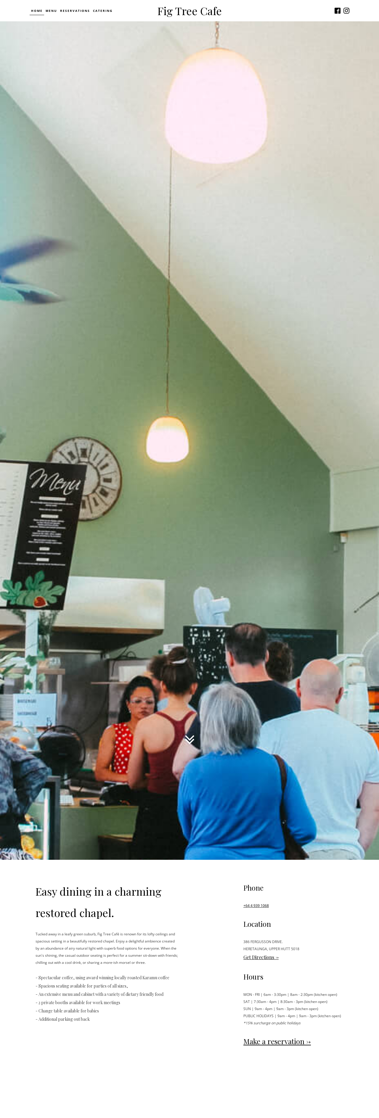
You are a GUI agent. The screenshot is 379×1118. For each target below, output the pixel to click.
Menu (51, 11)
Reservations (75, 11)
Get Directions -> (261, 957)
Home (37, 11)
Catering (103, 11)
